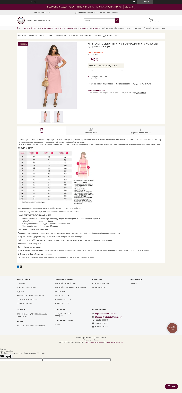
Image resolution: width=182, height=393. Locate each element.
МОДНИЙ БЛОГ (98, 288)
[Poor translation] (9, 356)
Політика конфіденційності (113, 342)
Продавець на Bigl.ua (90, 340)
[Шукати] (117, 20)
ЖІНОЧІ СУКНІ (83, 28)
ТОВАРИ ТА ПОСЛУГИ (26, 288)
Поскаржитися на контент (94, 342)
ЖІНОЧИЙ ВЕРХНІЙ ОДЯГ (65, 284)
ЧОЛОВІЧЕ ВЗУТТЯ (63, 299)
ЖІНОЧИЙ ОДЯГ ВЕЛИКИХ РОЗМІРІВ (70, 288)
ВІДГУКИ (20, 291)
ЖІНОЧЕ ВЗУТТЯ (62, 295)
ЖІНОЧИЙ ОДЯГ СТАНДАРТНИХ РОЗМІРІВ (57, 28)
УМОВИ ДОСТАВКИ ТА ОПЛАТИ (30, 295)
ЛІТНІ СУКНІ (96, 28)
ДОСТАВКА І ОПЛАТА (112, 36)
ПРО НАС (33, 36)
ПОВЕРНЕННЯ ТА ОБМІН (90, 36)
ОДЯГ (41, 36)
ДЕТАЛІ (129, 7)
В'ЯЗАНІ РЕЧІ (60, 291)
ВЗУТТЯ (50, 36)
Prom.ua (103, 338)
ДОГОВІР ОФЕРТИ (24, 303)
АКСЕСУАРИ (61, 36)
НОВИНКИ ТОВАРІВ (100, 284)
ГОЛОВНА (22, 36)
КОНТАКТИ (73, 36)
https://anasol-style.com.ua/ (106, 314)
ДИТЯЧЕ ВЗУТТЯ (62, 303)
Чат (171, 386)
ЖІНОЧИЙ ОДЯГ (31, 28)
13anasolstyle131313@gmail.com (108, 317)
